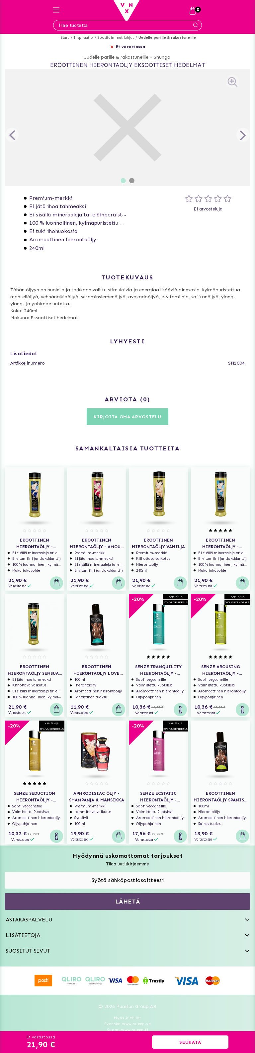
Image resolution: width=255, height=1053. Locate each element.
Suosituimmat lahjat (116, 37)
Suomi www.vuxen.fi (127, 1029)
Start (65, 37)
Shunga (162, 57)
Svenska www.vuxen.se (127, 1024)
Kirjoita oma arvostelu (127, 417)
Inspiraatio (83, 37)
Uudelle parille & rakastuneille (167, 37)
